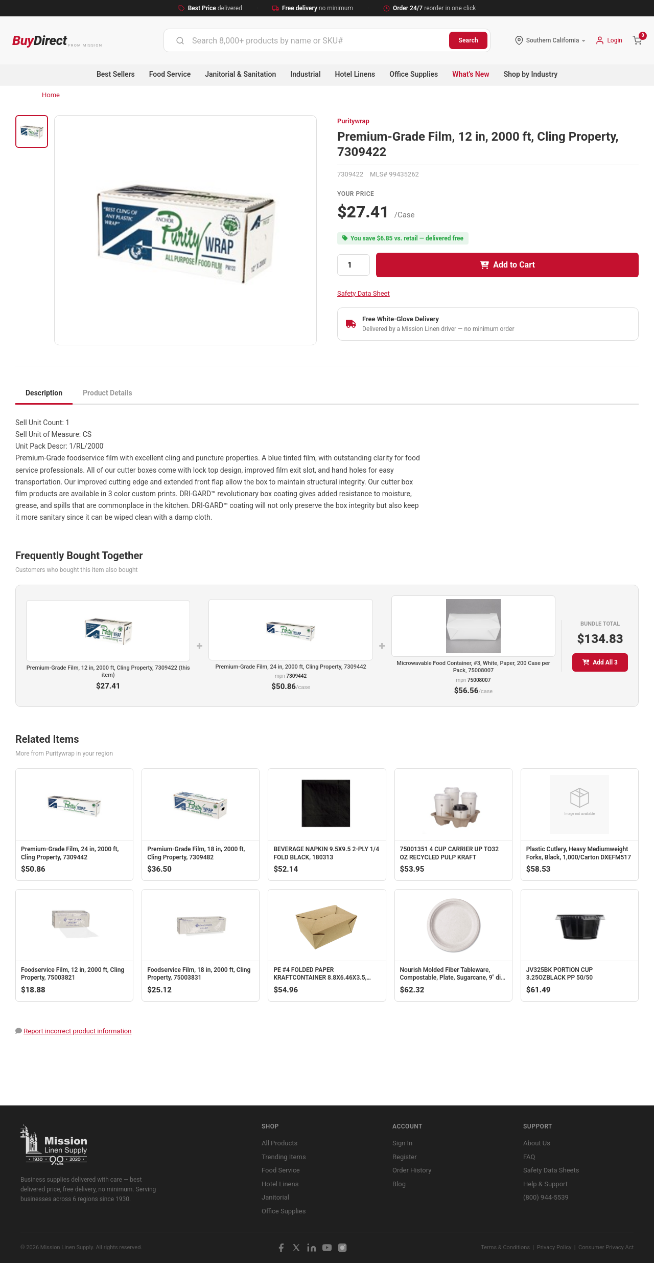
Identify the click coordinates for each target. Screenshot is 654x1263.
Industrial (305, 74)
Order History (411, 1170)
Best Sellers (116, 74)
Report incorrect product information (77, 1031)
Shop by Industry (530, 74)
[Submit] (180, 40)
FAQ (529, 1157)
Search (468, 40)
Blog (399, 1184)
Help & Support (545, 1184)
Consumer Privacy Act (606, 1247)
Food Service (170, 74)
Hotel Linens (355, 74)
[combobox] (306, 40)
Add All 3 (600, 662)
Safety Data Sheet (363, 293)
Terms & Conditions (505, 1247)
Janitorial (275, 1197)
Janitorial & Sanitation (240, 74)
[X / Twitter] (296, 1248)
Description (44, 393)
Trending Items (284, 1157)
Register (404, 1157)
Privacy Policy (554, 1247)
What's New (470, 74)
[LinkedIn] (312, 1248)
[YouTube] (327, 1248)
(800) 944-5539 (546, 1197)
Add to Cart (507, 265)
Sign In (402, 1143)
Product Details (107, 393)
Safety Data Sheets (551, 1170)
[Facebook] (281, 1248)
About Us (536, 1143)
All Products (279, 1143)
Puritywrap (353, 121)
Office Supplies (413, 74)
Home (51, 95)
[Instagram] (342, 1248)
